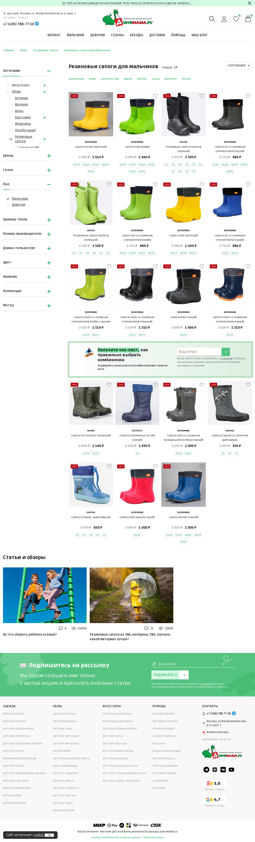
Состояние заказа (164, 773)
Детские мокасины (66, 743)
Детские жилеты (14, 721)
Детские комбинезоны (18, 728)
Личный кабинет (163, 713)
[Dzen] (215, 769)
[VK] (223, 769)
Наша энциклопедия (166, 751)
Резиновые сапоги (47, 50)
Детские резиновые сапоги (71, 758)
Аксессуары (21, 85)
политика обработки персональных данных (116, 837)
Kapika (128, 79)
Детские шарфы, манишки (121, 780)
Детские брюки (13, 713)
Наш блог (199, 35)
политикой (226, 358)
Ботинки (21, 98)
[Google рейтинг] (214, 801)
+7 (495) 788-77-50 (18, 24)
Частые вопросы (163, 758)
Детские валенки (64, 721)
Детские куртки (13, 751)
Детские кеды (62, 728)
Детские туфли (63, 803)
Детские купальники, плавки (22, 743)
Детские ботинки (64, 713)
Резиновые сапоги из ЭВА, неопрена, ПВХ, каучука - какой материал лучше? (131, 637)
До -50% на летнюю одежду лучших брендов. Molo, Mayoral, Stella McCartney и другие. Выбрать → (127, 3)
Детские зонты (113, 736)
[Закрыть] (249, 3)
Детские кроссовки (66, 736)
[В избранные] (109, 96)
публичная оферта (153, 837)
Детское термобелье (17, 788)
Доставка (157, 35)
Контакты (159, 788)
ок (49, 835)
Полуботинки (25, 130)
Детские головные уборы (120, 728)
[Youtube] (231, 769)
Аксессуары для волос (117, 713)
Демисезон (76, 79)
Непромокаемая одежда (19, 758)
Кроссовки (23, 117)
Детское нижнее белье (118, 751)
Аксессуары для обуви (117, 721)
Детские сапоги (63, 780)
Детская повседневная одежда (24, 773)
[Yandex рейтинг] (214, 785)
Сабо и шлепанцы (65, 765)
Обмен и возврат (163, 728)
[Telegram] (37, 24)
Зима (92, 79)
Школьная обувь (64, 810)
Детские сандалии (65, 773)
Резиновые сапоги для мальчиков (87, 50)
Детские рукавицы (115, 758)
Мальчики (75, 35)
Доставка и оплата (165, 721)
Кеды (19, 111)
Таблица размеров (165, 765)
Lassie (156, 79)
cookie (38, 835)
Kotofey (142, 79)
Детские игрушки (115, 743)
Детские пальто (13, 765)
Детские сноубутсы (66, 788)
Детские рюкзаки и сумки (120, 765)
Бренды (136, 35)
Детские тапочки (64, 795)
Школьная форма (14, 803)
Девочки (97, 35)
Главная (10, 50)
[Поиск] (212, 19)
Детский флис (12, 795)
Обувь (25, 50)
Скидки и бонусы (164, 736)
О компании (160, 780)
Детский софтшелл (16, 780)
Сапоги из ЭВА (28, 148)
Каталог (54, 35)
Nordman (171, 79)
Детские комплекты (16, 736)
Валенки (21, 105)
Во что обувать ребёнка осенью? (30, 635)
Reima (186, 79)
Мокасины (23, 124)
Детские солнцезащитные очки (124, 773)
